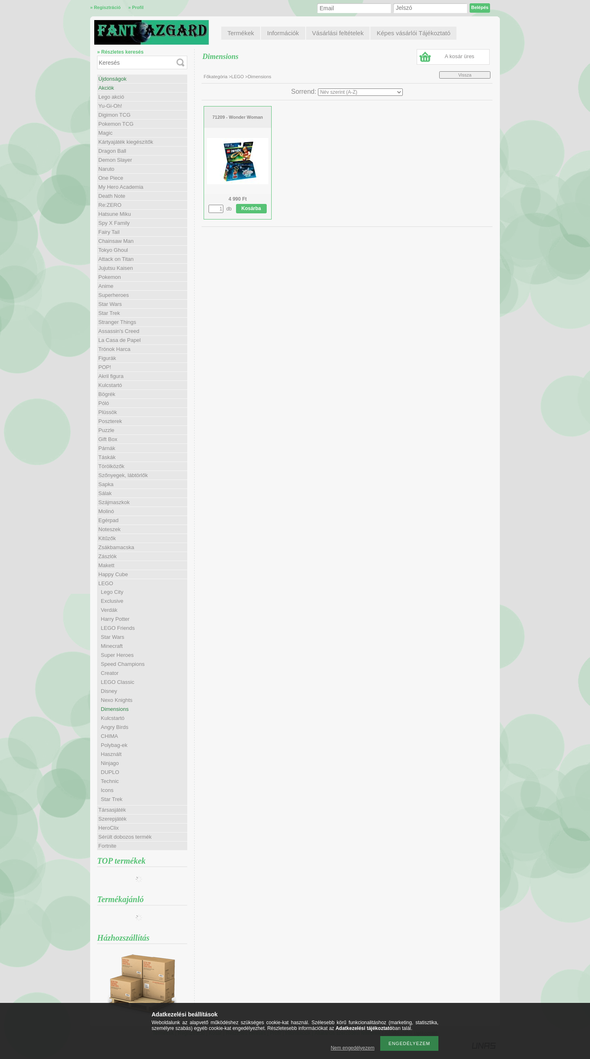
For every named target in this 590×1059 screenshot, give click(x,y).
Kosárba (251, 208)
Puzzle (106, 430)
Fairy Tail (109, 232)
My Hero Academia (120, 187)
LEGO (237, 76)
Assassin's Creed (118, 331)
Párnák (106, 448)
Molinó (106, 511)
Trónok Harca (114, 349)
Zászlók (107, 556)
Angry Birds (114, 727)
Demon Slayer (115, 160)
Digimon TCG (114, 115)
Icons (107, 790)
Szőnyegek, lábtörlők (123, 475)
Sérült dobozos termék (125, 837)
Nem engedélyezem (352, 1048)
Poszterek (110, 421)
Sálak (105, 493)
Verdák (109, 610)
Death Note (111, 196)
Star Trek (109, 313)
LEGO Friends (118, 628)
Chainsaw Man (116, 241)
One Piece (110, 178)
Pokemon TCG (116, 124)
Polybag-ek (114, 745)
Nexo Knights (116, 700)
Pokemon (109, 277)
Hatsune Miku (114, 214)
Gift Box (107, 439)
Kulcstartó (110, 385)
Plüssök (107, 412)
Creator (109, 673)
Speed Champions (123, 664)
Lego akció (111, 97)
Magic (105, 133)
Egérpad (108, 520)
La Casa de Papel (119, 340)
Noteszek (109, 529)
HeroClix (108, 828)
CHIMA (109, 736)
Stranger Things (117, 322)
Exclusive (112, 601)
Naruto (106, 169)
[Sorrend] (360, 92)
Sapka (105, 484)
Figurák (107, 358)
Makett (106, 565)
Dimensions (115, 709)
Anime (105, 286)
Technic (110, 781)
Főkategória (215, 76)
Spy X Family (114, 223)
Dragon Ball (112, 151)
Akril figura (110, 376)
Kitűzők (107, 538)
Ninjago (110, 763)
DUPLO (110, 772)
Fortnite (107, 846)
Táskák (107, 457)
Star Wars (110, 304)
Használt (111, 754)
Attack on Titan (116, 259)
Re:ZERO (109, 205)
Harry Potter (115, 619)
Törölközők (111, 466)
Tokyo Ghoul (113, 250)
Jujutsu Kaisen (115, 268)
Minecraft (112, 646)
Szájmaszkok (114, 502)
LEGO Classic (117, 682)
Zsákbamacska (116, 547)
